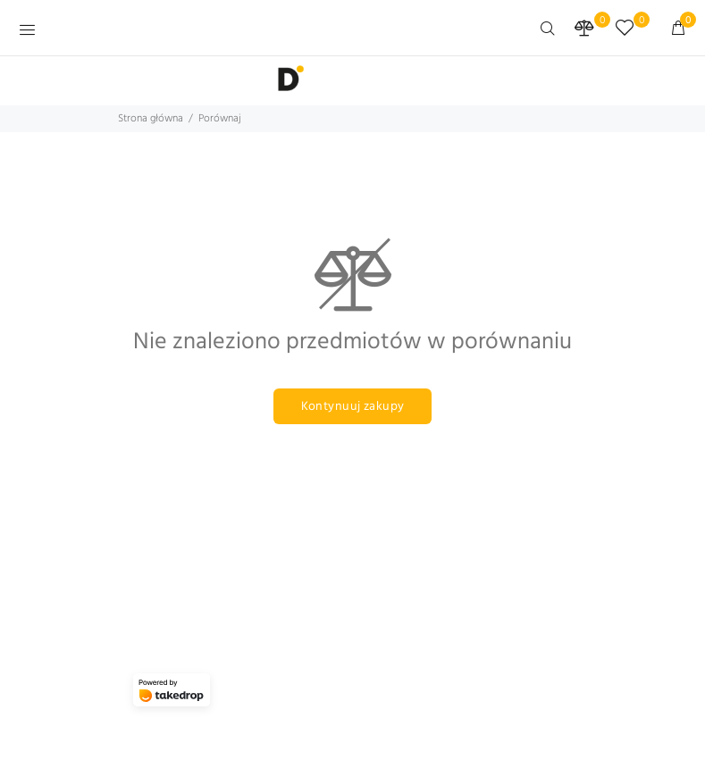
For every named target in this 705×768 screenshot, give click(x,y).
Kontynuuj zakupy (353, 407)
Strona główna (150, 119)
